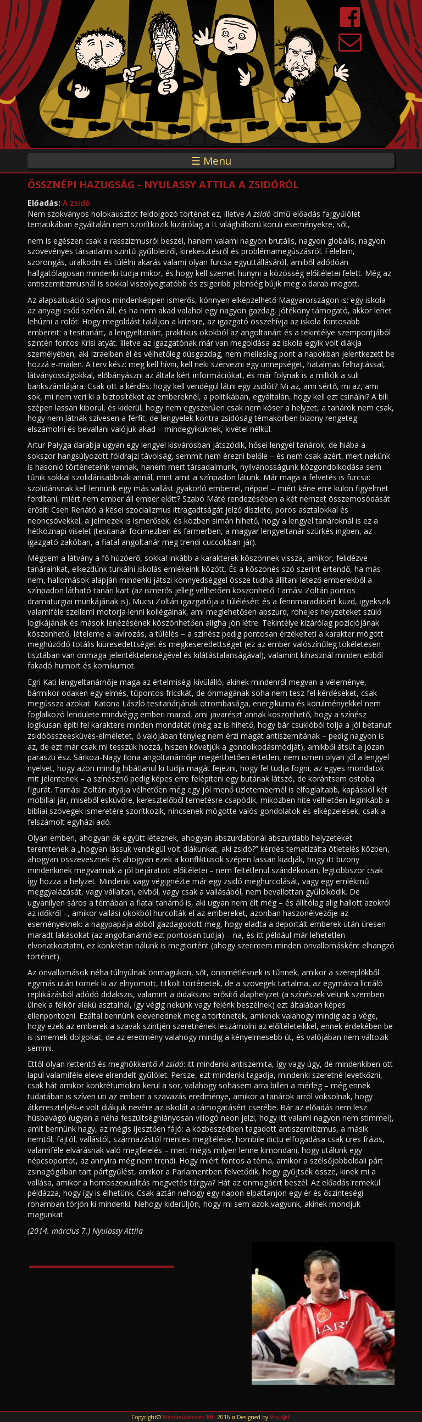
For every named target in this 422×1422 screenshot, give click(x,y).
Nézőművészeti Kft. (189, 1417)
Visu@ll (280, 1417)
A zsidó (76, 203)
